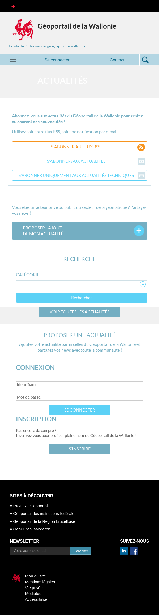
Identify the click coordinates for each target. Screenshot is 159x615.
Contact (117, 60)
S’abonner (81, 551)
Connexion (35, 367)
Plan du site (35, 576)
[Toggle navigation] (13, 6)
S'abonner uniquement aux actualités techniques (82, 175)
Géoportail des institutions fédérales (44, 513)
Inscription (36, 419)
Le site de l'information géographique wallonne (47, 46)
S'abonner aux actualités (96, 161)
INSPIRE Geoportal (30, 505)
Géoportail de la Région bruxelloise (44, 521)
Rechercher (81, 297)
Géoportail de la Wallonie (77, 26)
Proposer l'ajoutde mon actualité (43, 230)
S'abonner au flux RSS (98, 147)
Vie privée (34, 587)
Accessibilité (36, 599)
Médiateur (34, 593)
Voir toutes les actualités (79, 311)
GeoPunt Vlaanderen (31, 529)
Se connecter (79, 410)
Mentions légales (40, 581)
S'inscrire (80, 448)
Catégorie (27, 274)
